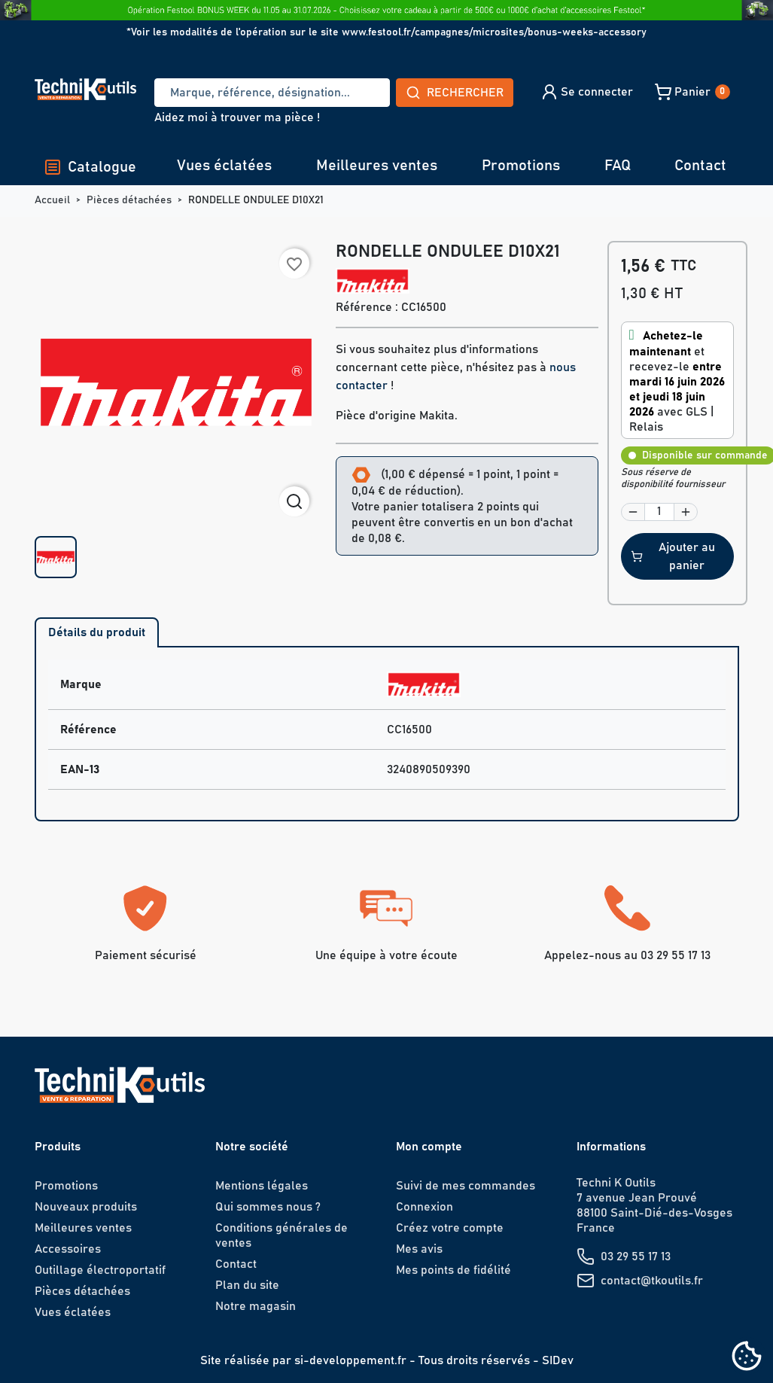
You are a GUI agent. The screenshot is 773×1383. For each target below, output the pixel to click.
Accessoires (68, 1249)
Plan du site (247, 1285)
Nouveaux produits (86, 1207)
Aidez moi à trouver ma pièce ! (237, 117)
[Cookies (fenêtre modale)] (746, 1357)
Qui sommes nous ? (268, 1207)
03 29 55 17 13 (636, 1256)
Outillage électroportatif (100, 1270)
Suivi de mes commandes (465, 1186)
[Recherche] (271, 92)
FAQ (617, 165)
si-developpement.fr (350, 1360)
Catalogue (90, 167)
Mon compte (429, 1147)
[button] (586, 91)
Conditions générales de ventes (281, 1235)
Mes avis (419, 1249)
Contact (700, 165)
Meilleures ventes (376, 165)
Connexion (424, 1207)
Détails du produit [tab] (96, 632)
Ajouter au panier (673, 556)
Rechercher (455, 92)
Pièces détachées (82, 1291)
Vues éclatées (224, 165)
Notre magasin (255, 1306)
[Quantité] (659, 512)
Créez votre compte (450, 1228)
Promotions (521, 165)
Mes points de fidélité (453, 1270)
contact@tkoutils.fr (652, 1281)
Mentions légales (261, 1186)
